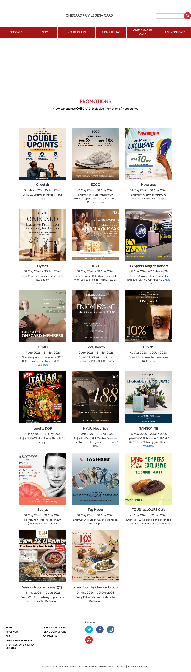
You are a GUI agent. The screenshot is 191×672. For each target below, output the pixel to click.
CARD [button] (16, 32)
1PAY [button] (45, 32)
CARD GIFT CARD (54, 627)
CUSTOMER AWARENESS (19, 640)
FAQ (8, 636)
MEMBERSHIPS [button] (76, 32)
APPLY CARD (175, 32)
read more (98, 202)
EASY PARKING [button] (111, 32)
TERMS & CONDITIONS (54, 631)
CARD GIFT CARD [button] (142, 32)
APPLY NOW (12, 631)
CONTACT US (50, 636)
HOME (9, 627)
